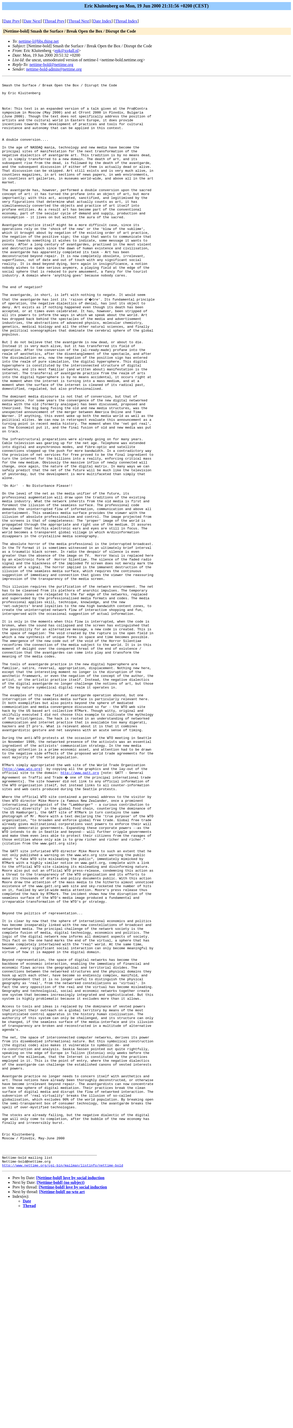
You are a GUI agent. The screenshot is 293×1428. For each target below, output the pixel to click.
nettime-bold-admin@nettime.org (54, 69)
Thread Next (79, 21)
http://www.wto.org (22, 906)
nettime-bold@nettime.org (51, 64)
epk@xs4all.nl (67, 50)
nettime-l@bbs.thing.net (39, 41)
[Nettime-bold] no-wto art (62, 1407)
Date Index (102, 21)
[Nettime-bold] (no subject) (61, 1398)
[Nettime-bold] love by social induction (70, 1393)
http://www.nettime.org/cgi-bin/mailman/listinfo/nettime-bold (62, 1381)
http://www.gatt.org (80, 910)
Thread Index (126, 21)
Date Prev (11, 21)
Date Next (32, 21)
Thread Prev (54, 21)
